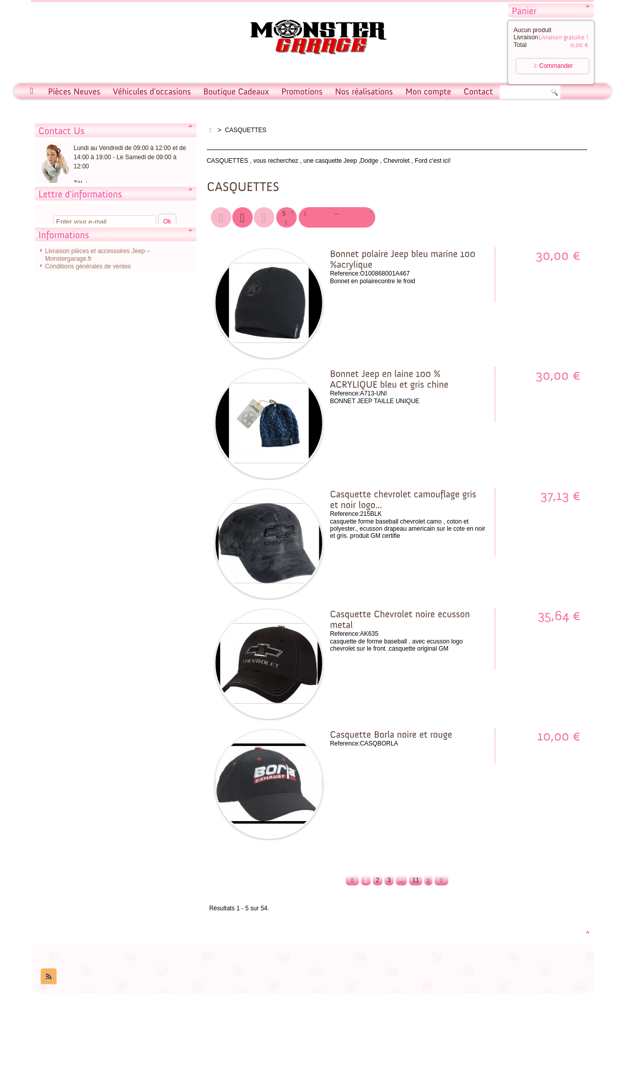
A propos (57, 346)
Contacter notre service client (115, 215)
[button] (286, 217)
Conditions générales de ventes (88, 330)
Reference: (345, 273)
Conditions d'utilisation (75, 338)
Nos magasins (64, 361)
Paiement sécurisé (70, 353)
